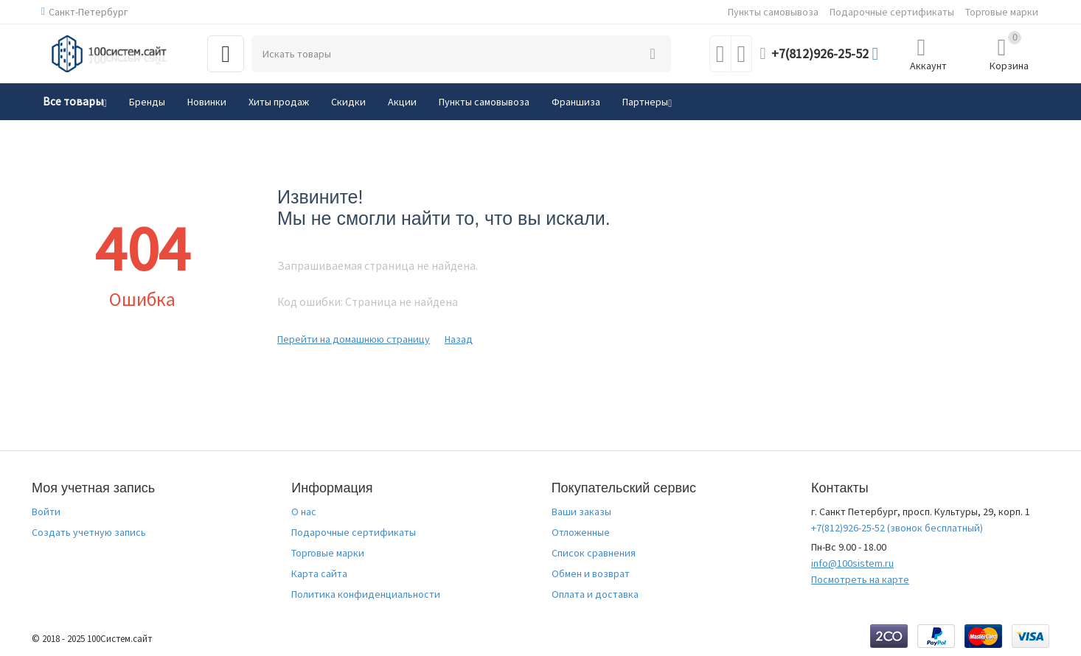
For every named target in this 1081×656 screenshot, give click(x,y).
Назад (459, 339)
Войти (46, 511)
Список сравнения (594, 552)
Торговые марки (1001, 11)
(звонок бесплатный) (897, 527)
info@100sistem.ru (852, 563)
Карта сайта (319, 573)
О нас (303, 511)
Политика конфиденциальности (365, 594)
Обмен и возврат (591, 573)
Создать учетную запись (89, 532)
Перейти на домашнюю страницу (353, 339)
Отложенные (581, 532)
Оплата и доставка (595, 594)
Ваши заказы (581, 511)
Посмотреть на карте (860, 579)
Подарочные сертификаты (892, 11)
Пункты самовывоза (773, 11)
